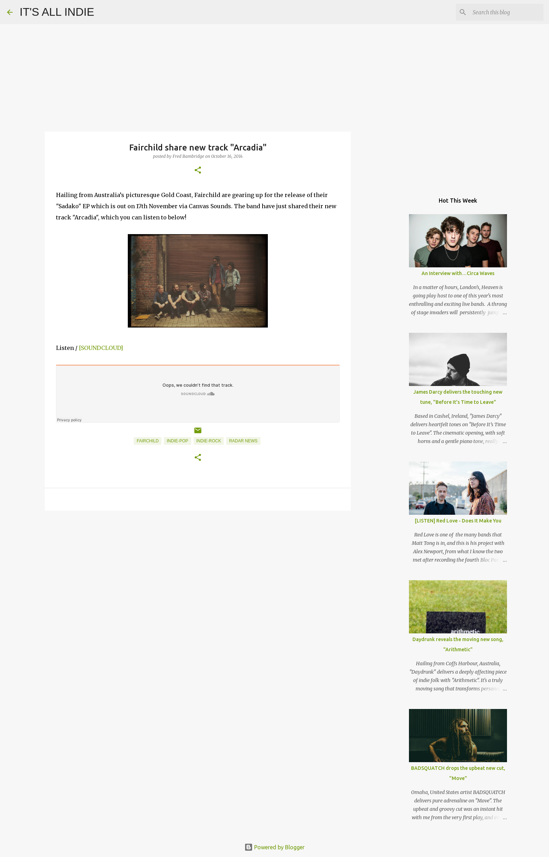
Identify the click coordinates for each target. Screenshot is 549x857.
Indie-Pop (177, 440)
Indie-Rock (208, 440)
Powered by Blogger (274, 847)
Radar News (243, 440)
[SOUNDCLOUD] (101, 347)
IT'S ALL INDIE (57, 12)
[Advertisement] (198, 570)
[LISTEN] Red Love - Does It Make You (458, 521)
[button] (198, 170)
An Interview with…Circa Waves (458, 273)
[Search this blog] (506, 12)
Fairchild (148, 440)
